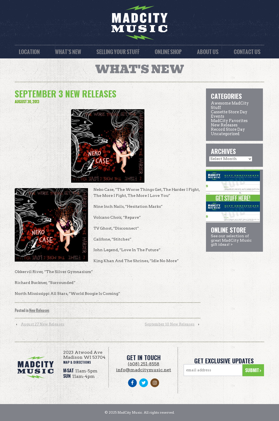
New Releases (39, 310)
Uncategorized (225, 134)
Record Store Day (228, 129)
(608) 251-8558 (143, 363)
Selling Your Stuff (118, 52)
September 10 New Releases (170, 324)
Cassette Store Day (229, 112)
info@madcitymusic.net (143, 369)
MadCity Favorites (229, 120)
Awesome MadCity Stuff (230, 105)
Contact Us (247, 52)
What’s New (68, 52)
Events (217, 116)
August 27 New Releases (42, 324)
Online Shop (168, 52)
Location (29, 52)
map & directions (77, 362)
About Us (208, 52)
